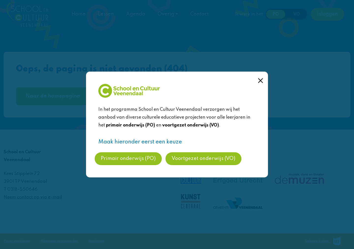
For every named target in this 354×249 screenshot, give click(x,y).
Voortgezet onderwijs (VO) (203, 158)
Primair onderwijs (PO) (128, 158)
